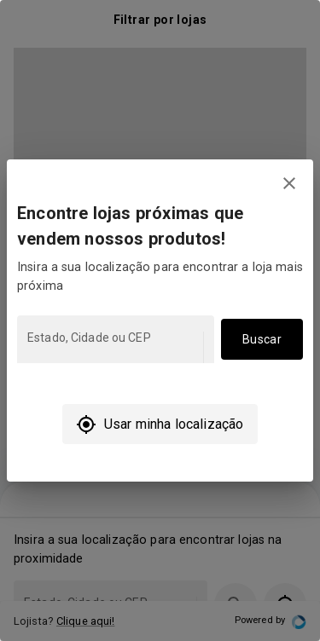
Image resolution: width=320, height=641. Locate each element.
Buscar (262, 340)
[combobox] (114, 347)
